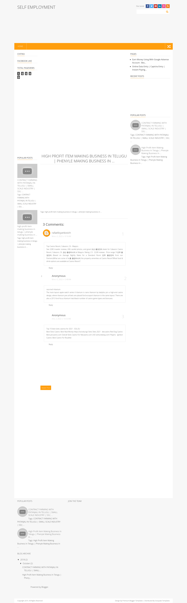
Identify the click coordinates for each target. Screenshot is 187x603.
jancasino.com (55, 335)
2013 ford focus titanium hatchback (65, 298)
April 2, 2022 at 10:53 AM (61, 319)
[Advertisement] (100, 21)
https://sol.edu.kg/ (81, 332)
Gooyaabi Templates (162, 601)
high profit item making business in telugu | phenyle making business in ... (27, 230)
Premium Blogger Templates (132, 601)
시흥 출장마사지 (74, 258)
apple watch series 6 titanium (71, 292)
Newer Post (46, 388)
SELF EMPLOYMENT (36, 7)
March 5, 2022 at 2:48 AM (61, 279)
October (26, 563)
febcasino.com (86, 335)
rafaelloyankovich (61, 232)
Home (20, 46)
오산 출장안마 (96, 249)
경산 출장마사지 (69, 252)
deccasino (106, 332)
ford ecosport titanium (91, 295)
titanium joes (63, 295)
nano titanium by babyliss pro (96, 292)
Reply (51, 268)
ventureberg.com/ (103, 335)
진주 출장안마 (108, 255)
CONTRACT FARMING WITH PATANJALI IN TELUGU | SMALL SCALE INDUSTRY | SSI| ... (27, 186)
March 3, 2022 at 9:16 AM (61, 236)
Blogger (45, 587)
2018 (22, 559)
